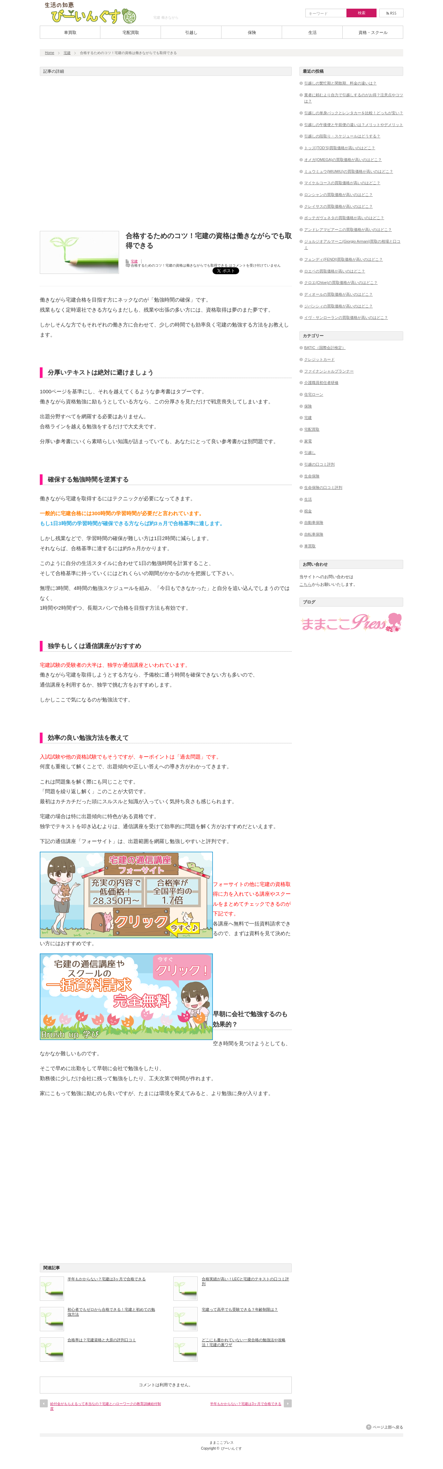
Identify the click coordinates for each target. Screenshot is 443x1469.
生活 (312, 32)
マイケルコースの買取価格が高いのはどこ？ (342, 183)
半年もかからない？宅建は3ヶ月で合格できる (106, 1279)
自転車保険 (313, 534)
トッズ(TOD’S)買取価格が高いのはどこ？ (339, 148)
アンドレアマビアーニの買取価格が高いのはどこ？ (348, 229)
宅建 (67, 53)
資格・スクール (373, 32)
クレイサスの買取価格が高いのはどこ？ (338, 206)
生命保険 (311, 476)
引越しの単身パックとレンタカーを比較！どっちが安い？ (353, 113)
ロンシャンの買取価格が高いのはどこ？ (338, 194)
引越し (191, 32)
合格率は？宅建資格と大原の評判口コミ (101, 1340)
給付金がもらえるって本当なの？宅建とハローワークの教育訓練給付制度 (105, 1406)
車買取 (70, 32)
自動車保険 (313, 522)
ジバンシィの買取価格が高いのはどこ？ (338, 306)
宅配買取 (131, 32)
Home (49, 53)
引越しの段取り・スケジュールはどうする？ (342, 136)
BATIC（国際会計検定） (325, 348)
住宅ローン (313, 394)
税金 (308, 511)
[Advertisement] (166, 155)
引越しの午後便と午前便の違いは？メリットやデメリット (353, 125)
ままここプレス (221, 1442)
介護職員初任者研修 (321, 382)
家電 (308, 441)
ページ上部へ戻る (388, 1427)
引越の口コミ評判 (319, 464)
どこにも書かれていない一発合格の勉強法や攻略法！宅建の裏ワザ (244, 1342)
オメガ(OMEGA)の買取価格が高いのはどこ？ (343, 160)
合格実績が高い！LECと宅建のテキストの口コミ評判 (245, 1281)
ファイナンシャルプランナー (329, 371)
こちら (305, 584)
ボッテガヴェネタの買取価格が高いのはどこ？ (344, 218)
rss (391, 13)
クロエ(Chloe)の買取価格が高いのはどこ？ (341, 282)
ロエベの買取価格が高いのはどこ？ (334, 271)
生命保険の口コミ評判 (323, 487)
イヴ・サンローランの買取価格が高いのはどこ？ (346, 317)
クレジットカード (319, 359)
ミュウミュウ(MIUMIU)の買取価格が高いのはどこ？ (348, 171)
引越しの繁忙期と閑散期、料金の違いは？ (340, 83)
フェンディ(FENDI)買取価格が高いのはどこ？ (343, 259)
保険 (252, 32)
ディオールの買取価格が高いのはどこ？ (338, 294)
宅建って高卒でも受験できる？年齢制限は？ (240, 1309)
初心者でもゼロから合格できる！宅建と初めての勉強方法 (111, 1311)
